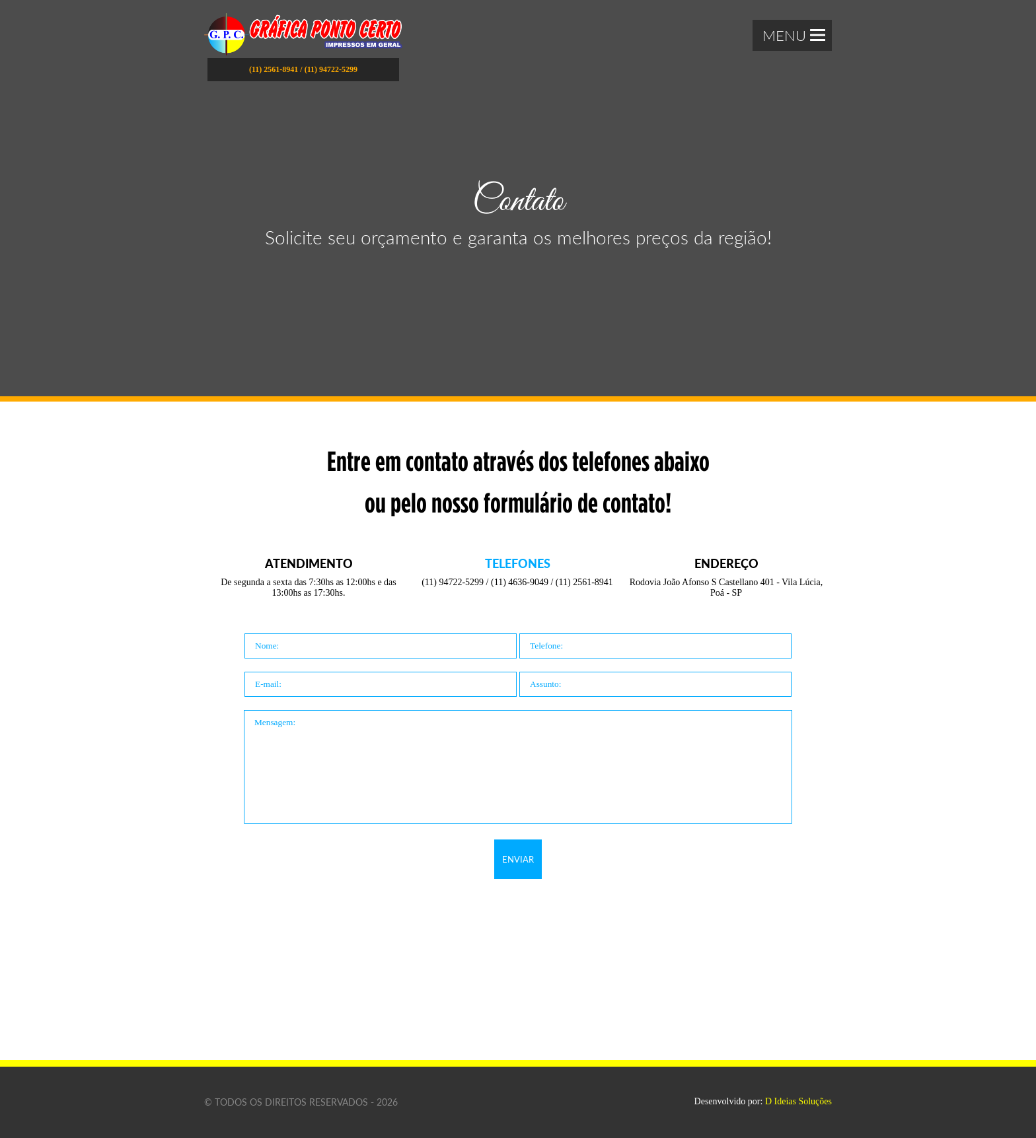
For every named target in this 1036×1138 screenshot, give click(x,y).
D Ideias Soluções (798, 1101)
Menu (793, 35)
